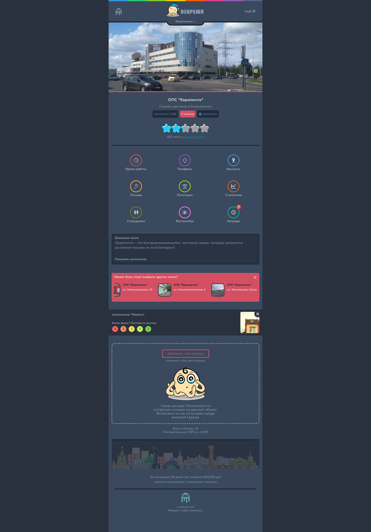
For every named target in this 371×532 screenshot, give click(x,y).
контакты (211, 482)
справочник (194, 482)
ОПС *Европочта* (135, 285)
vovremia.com (185, 507)
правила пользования (169, 482)
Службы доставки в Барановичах (185, 106)
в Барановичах (193, 137)
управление (208, 114)
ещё (250, 11)
